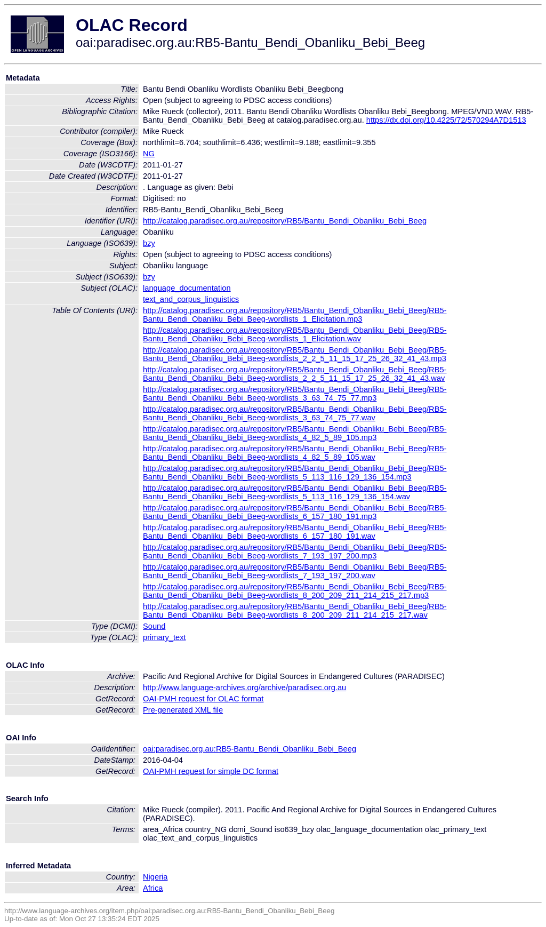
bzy (149, 243)
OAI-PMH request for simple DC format (210, 771)
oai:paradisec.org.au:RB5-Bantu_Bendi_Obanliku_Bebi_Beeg (249, 749)
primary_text (164, 637)
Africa (153, 888)
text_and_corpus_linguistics (191, 299)
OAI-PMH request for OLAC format (203, 698)
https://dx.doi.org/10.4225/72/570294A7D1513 (446, 120)
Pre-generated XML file (183, 710)
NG (149, 153)
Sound (154, 626)
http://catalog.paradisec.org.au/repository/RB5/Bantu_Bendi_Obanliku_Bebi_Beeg (285, 221)
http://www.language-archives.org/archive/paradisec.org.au (244, 687)
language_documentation (187, 288)
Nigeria (155, 877)
